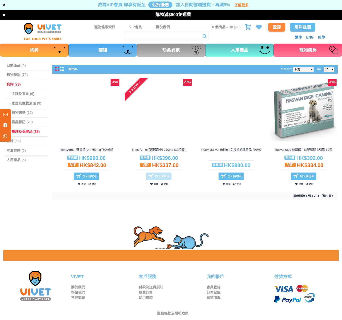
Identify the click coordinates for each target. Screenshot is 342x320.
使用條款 (146, 298)
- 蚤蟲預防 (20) (20, 122)
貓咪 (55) (14, 141)
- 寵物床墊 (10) (20, 113)
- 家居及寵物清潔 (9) (24, 103)
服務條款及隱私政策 (172, 313)
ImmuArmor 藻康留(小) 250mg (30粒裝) (159, 149)
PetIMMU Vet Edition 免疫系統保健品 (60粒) (231, 149)
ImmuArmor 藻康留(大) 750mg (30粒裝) (86, 149)
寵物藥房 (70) (17, 75)
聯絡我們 (78, 292)
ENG (310, 37)
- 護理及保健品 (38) (23, 132)
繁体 (298, 37)
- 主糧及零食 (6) (20, 94)
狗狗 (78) (14, 84)
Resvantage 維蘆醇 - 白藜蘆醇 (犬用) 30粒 (303, 149)
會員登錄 (214, 287)
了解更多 (241, 5)
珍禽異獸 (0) (16, 150)
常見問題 (78, 298)
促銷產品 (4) (16, 65)
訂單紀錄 (214, 292)
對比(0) (73, 69)
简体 (321, 37)
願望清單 (214, 298)
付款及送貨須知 (151, 287)
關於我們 (78, 287)
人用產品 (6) (16, 160)
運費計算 (146, 292)
